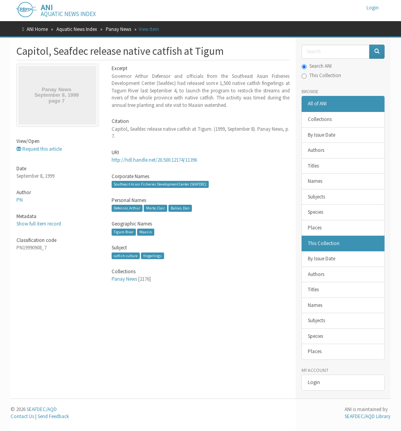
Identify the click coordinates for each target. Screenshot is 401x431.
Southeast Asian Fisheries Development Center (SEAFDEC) (160, 184)
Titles (313, 165)
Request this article (39, 149)
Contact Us (22, 416)
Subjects (316, 196)
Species (315, 212)
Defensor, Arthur (127, 208)
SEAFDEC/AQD (42, 409)
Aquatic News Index (76, 29)
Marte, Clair (155, 208)
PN (19, 200)
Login (314, 382)
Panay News (118, 29)
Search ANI (317, 66)
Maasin (145, 231)
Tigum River (124, 231)
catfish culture (125, 255)
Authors (316, 150)
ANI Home (37, 29)
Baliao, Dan (180, 208)
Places (315, 227)
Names (315, 181)
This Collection (321, 75)
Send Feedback (53, 416)
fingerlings (152, 255)
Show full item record (38, 223)
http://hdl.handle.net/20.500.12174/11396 (154, 160)
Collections (320, 119)
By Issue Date (321, 135)
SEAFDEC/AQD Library (367, 416)
